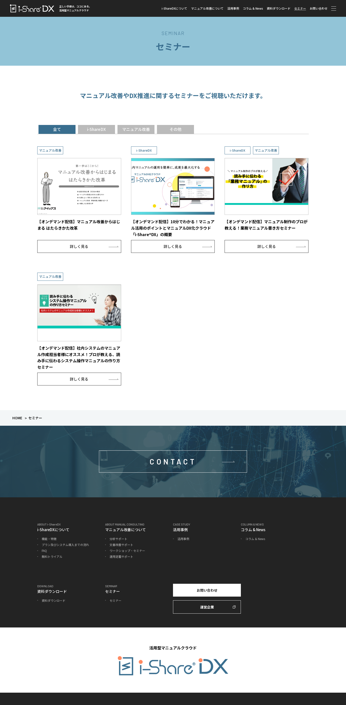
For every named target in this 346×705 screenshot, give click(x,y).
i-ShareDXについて (174, 8)
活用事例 (233, 8)
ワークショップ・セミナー (127, 550)
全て (57, 129)
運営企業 (207, 606)
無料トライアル (52, 556)
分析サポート (118, 539)
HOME (17, 417)
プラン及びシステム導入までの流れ (65, 545)
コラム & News (253, 8)
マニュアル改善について (207, 8)
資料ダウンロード (278, 8)
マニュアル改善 (136, 129)
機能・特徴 (49, 539)
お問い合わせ (318, 8)
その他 (175, 129)
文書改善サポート (121, 545)
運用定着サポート (121, 556)
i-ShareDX (96, 129)
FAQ (44, 550)
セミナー (300, 8)
